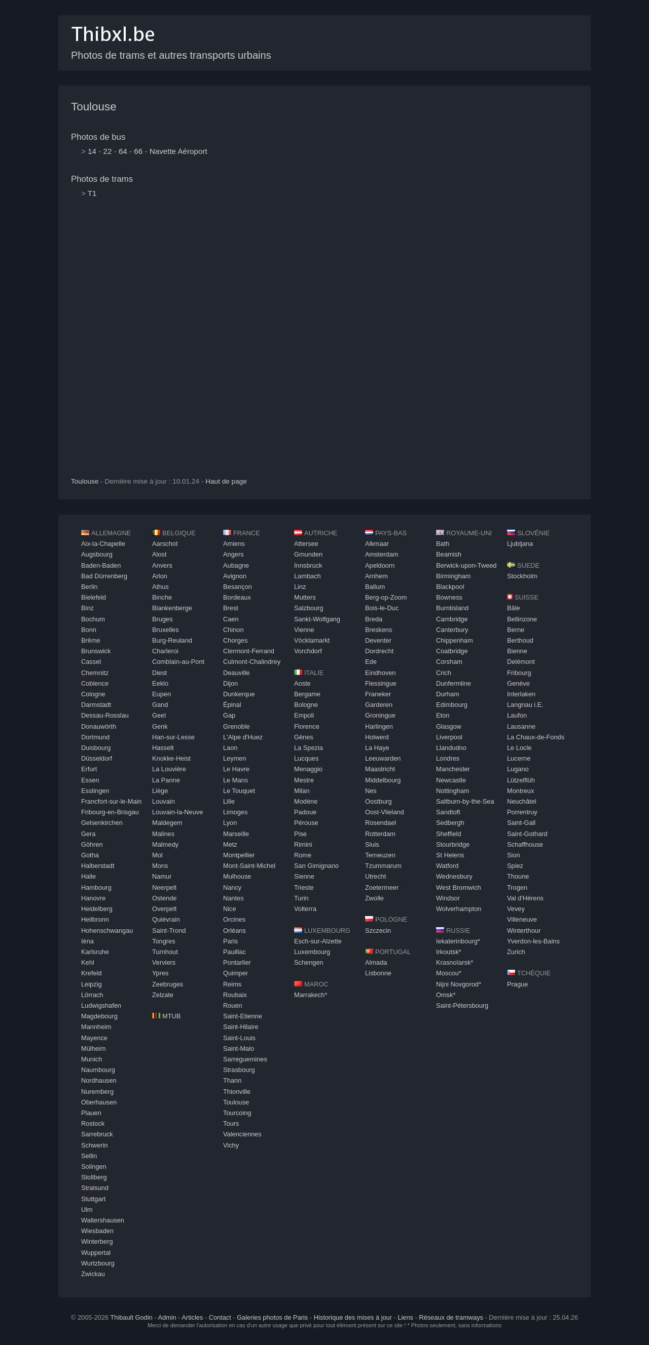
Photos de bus (98, 137)
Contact (220, 1317)
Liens (405, 1317)
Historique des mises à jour (353, 1317)
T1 (92, 193)
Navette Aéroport (178, 151)
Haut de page (226, 481)
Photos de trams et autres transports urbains (171, 55)
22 (107, 151)
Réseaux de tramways (451, 1317)
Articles (192, 1317)
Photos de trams (102, 179)
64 (123, 151)
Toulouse (94, 106)
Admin (167, 1317)
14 (92, 151)
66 (138, 151)
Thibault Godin (131, 1317)
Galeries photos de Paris (272, 1317)
